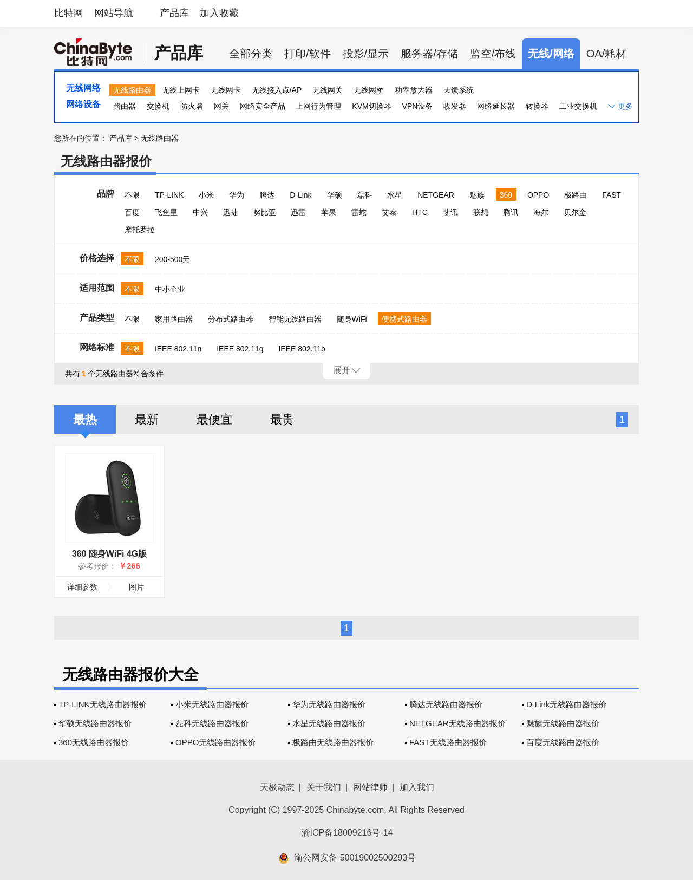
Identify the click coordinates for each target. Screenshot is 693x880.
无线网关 (327, 90)
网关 (221, 106)
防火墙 (191, 106)
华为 (236, 195)
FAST (611, 195)
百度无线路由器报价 (562, 742)
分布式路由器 (230, 319)
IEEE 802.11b (301, 348)
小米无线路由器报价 (212, 704)
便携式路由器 (404, 319)
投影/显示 (366, 54)
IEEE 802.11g (240, 348)
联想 (480, 212)
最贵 (282, 419)
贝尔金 (575, 212)
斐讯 (450, 212)
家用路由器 (174, 319)
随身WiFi (352, 319)
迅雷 (298, 212)
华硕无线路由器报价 (95, 723)
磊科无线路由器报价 (212, 723)
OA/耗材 (606, 54)
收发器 (454, 106)
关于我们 (323, 787)
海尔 (540, 212)
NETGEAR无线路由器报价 (457, 723)
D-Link (300, 195)
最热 (85, 419)
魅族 (477, 195)
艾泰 (389, 212)
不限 (132, 195)
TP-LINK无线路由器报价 (102, 704)
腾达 (266, 195)
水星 (394, 195)
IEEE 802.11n (178, 348)
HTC (420, 212)
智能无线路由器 (295, 319)
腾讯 (510, 212)
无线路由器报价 (106, 161)
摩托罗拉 (140, 229)
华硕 (334, 195)
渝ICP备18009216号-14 (347, 832)
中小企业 (170, 289)
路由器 (124, 106)
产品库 (174, 13)
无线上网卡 (181, 90)
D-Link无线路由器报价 (566, 704)
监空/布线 (493, 54)
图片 (136, 587)
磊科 (364, 195)
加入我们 (417, 787)
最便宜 (214, 419)
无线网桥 (369, 90)
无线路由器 (132, 90)
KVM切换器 (371, 106)
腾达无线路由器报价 (445, 704)
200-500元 (172, 259)
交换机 (158, 106)
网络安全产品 (262, 106)
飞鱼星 (166, 212)
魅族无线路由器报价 (562, 723)
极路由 (575, 195)
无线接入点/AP (277, 90)
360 (506, 195)
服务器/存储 (429, 54)
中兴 (200, 212)
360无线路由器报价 (93, 742)
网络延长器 (496, 106)
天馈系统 (458, 90)
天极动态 (277, 787)
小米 (206, 195)
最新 (147, 419)
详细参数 (82, 587)
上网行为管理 (318, 106)
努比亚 (264, 212)
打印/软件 (307, 54)
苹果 (328, 212)
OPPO (538, 195)
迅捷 (230, 212)
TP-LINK (169, 195)
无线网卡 (226, 90)
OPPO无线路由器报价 (215, 742)
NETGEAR (435, 195)
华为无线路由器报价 (328, 704)
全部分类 (250, 54)
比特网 (68, 13)
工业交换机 (578, 106)
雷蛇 (359, 212)
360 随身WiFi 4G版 (109, 553)
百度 (132, 212)
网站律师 (370, 787)
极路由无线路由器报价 (333, 742)
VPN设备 (417, 106)
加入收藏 (219, 13)
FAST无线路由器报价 (448, 742)
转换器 (537, 106)
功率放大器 (414, 90)
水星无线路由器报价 (328, 723)
